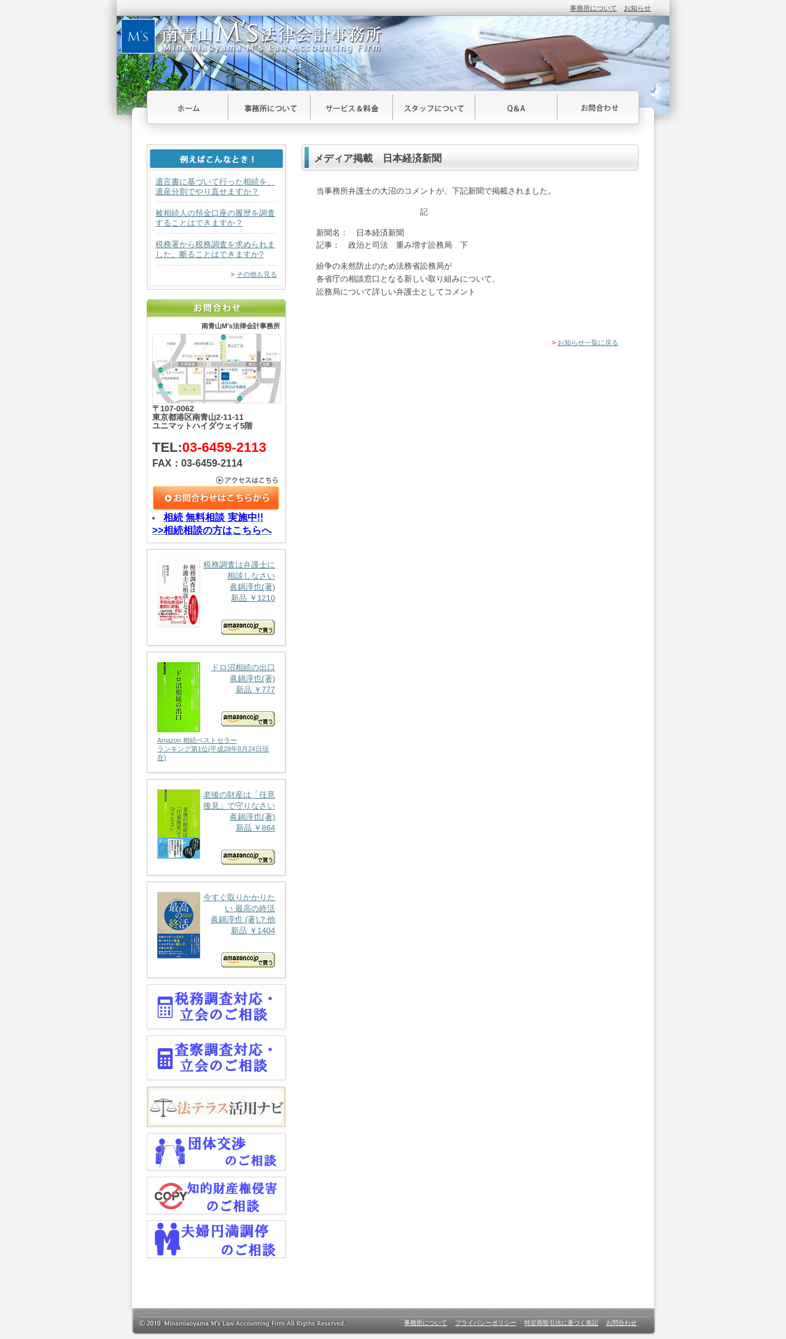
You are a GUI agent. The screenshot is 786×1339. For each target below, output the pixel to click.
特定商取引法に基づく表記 (561, 1322)
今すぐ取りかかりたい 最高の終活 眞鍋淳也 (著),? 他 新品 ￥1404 (216, 930)
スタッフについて (434, 107)
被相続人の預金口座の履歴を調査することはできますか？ (215, 217)
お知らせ (637, 8)
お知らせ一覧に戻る (588, 342)
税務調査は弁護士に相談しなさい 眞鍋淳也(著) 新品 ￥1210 (216, 597)
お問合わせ (598, 107)
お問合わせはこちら (216, 499)
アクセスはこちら (216, 480)
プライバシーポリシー (485, 1322)
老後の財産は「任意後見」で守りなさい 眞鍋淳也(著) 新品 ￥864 (216, 827)
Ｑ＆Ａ (516, 107)
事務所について (593, 8)
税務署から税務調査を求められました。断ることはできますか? (215, 249)
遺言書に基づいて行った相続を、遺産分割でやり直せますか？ (215, 186)
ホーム (187, 107)
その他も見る (256, 274)
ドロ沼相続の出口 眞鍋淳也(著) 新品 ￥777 (216, 712)
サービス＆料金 (352, 107)
